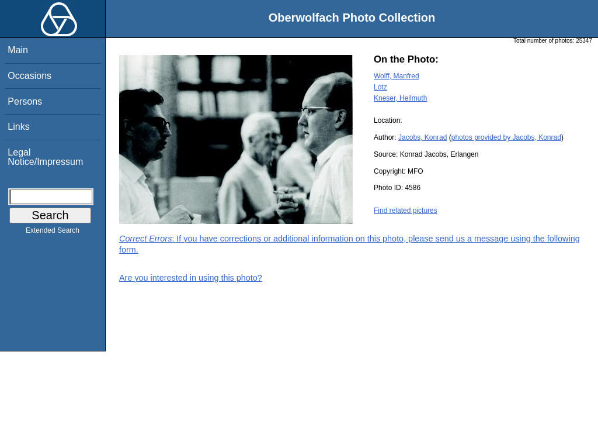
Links (18, 127)
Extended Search (52, 232)
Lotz (380, 87)
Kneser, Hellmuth (400, 98)
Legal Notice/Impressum (45, 157)
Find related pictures (405, 210)
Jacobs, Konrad (422, 137)
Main (18, 50)
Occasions (29, 76)
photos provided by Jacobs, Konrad (506, 137)
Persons (25, 101)
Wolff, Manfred (396, 76)
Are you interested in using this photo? (190, 277)
